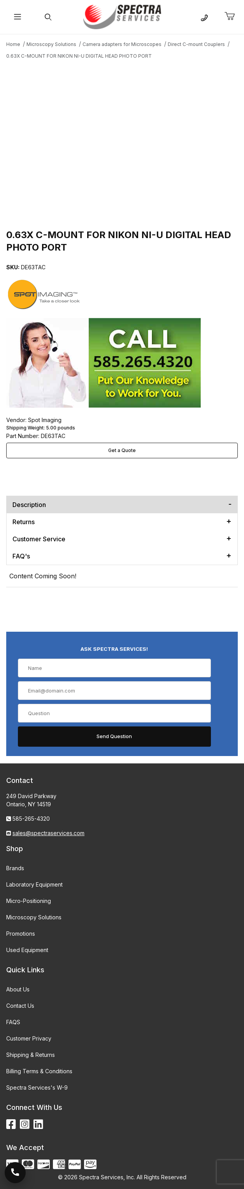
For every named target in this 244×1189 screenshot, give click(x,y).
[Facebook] (11, 1124)
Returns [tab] (23, 522)
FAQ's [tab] (21, 556)
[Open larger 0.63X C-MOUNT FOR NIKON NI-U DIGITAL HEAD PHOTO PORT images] (122, 143)
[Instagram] (25, 1124)
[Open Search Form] (48, 16)
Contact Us (20, 1005)
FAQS (13, 1022)
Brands (15, 868)
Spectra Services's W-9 (37, 1087)
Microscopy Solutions (33, 917)
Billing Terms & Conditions (39, 1071)
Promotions (20, 933)
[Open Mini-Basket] (233, 16)
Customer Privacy (28, 1038)
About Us (18, 989)
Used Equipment (27, 950)
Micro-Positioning (28, 900)
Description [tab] (29, 505)
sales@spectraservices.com (48, 833)
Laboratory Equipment (34, 884)
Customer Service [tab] (38, 539)
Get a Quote (122, 450)
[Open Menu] (17, 16)
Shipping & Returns (30, 1054)
